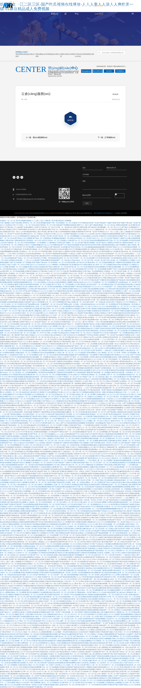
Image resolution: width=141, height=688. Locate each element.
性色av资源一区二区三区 (103, 498)
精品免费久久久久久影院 (44, 313)
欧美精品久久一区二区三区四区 (22, 680)
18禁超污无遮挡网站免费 (82, 438)
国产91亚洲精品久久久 (78, 278)
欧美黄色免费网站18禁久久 (73, 663)
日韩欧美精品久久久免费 (63, 480)
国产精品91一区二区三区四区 (49, 322)
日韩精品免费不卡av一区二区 (53, 476)
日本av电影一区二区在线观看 (94, 682)
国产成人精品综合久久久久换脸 (30, 577)
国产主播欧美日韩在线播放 (121, 262)
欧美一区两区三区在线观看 (126, 352)
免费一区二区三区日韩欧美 (80, 341)
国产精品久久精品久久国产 (21, 337)
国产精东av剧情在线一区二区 (10, 407)
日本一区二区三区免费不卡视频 (57, 425)
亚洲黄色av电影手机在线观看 (20, 306)
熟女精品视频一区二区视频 (39, 357)
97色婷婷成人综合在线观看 (40, 469)
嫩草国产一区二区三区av (51, 304)
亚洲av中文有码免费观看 (49, 610)
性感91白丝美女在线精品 (36, 267)
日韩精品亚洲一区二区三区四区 (11, 583)
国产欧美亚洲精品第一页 (124, 304)
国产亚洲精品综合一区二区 (102, 557)
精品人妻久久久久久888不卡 (48, 311)
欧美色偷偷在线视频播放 (114, 407)
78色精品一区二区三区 (15, 242)
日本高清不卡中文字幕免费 (24, 247)
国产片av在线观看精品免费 (28, 504)
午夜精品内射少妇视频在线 (82, 557)
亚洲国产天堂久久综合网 (115, 269)
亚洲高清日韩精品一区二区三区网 (36, 249)
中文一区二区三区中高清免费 (84, 614)
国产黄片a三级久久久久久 (127, 476)
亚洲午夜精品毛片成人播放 (33, 601)
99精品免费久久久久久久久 (106, 394)
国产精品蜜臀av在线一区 (33, 304)
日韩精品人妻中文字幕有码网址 (16, 229)
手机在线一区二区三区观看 (13, 330)
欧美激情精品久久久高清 (39, 660)
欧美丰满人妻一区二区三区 (76, 267)
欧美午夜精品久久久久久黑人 (120, 355)
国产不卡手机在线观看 (121, 616)
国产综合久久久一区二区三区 (99, 238)
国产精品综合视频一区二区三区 (20, 660)
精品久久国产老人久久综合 (86, 539)
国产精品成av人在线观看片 (49, 599)
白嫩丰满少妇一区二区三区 (91, 528)
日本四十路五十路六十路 (65, 645)
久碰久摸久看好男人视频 (29, 311)
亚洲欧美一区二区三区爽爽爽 (104, 282)
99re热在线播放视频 (57, 412)
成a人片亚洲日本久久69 (10, 295)
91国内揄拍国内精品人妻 (30, 231)
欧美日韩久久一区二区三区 (32, 405)
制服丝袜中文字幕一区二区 (16, 403)
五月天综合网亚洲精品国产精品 (15, 363)
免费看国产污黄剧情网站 (41, 412)
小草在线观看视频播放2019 (108, 322)
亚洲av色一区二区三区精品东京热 (23, 489)
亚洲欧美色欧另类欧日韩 (18, 348)
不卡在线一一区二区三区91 (46, 511)
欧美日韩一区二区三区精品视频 (31, 535)
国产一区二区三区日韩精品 (108, 462)
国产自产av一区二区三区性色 (75, 542)
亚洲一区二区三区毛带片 (116, 388)
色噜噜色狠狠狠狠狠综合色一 (24, 282)
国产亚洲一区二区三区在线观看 (117, 240)
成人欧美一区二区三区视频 (102, 264)
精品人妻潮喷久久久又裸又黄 (55, 570)
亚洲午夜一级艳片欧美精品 (104, 392)
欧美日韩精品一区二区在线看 (95, 374)
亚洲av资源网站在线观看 (29, 572)
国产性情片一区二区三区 (60, 579)
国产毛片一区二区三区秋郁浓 (43, 555)
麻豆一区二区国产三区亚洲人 (52, 665)
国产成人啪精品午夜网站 (121, 335)
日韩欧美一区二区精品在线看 (80, 564)
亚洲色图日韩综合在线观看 (81, 370)
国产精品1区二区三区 (65, 504)
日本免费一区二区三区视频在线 (76, 414)
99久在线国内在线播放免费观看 (109, 234)
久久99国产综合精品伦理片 (59, 333)
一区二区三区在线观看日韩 (74, 548)
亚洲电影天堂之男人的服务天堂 (25, 286)
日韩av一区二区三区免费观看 (10, 572)
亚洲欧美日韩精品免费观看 (89, 610)
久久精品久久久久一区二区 (25, 275)
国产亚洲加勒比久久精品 (93, 548)
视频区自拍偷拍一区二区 (90, 383)
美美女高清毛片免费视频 (102, 638)
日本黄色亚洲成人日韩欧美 (71, 381)
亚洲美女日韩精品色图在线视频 (33, 581)
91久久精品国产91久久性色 (98, 333)
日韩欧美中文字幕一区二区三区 (84, 454)
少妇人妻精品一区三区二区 (106, 352)
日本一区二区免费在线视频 (63, 313)
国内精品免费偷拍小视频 (116, 297)
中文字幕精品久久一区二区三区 (30, 295)
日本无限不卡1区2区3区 (38, 390)
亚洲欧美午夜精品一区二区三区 (106, 326)
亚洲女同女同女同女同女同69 (90, 245)
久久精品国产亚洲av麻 (77, 390)
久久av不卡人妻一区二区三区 (46, 671)
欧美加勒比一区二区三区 (96, 414)
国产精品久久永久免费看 (23, 238)
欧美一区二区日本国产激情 (52, 405)
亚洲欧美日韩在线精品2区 (37, 269)
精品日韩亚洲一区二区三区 (97, 412)
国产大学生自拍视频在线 (75, 594)
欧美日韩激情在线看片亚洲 (52, 381)
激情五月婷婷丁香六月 (87, 526)
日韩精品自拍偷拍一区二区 (32, 546)
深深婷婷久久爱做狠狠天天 (24, 447)
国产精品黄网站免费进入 (75, 271)
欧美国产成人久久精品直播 (19, 388)
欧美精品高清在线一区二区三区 (61, 258)
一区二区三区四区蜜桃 (53, 363)
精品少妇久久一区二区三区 (50, 493)
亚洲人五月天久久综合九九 (59, 297)
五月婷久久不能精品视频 (31, 245)
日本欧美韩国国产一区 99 (32, 242)
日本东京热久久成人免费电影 (43, 614)
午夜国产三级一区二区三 (90, 377)
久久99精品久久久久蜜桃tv (86, 630)
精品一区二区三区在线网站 (109, 363)
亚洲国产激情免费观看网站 (124, 614)
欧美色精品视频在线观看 (65, 355)
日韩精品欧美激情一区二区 (85, 326)
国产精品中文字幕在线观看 (64, 553)
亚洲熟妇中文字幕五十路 (49, 533)
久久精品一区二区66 (67, 445)
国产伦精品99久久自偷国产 (39, 449)
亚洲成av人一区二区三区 (28, 251)
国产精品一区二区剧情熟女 (42, 238)
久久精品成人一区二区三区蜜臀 (26, 396)
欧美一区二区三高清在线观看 (56, 623)
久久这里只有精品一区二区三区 (42, 440)
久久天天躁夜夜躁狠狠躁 (62, 379)
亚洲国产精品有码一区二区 (56, 594)
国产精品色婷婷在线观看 (44, 641)
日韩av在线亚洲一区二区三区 (29, 324)
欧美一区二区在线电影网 (43, 278)
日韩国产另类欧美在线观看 (9, 436)
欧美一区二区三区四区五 (15, 304)
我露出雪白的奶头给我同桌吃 (95, 643)
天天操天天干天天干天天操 (56, 271)
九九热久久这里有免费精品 (39, 297)
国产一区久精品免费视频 (89, 273)
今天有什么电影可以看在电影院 (128, 515)
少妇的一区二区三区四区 (14, 526)
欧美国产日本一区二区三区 (11, 300)
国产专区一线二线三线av (107, 652)
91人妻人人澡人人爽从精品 (21, 456)
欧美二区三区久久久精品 (120, 438)
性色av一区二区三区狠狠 (56, 240)
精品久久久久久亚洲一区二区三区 (99, 359)
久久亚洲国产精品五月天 (20, 429)
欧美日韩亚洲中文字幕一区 (89, 300)
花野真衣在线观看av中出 (114, 588)
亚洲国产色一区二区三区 (89, 295)
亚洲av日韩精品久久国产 (103, 313)
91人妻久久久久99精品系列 (96, 603)
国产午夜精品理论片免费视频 (77, 473)
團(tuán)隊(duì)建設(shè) (98, 72)
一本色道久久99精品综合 (131, 249)
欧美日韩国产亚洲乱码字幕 (9, 504)
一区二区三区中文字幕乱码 (86, 280)
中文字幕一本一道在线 (61, 227)
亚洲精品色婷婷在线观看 (89, 597)
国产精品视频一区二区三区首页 (16, 319)
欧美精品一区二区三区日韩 (60, 262)
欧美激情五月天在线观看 (126, 462)
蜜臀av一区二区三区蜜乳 (116, 379)
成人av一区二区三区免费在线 (63, 337)
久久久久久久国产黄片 (94, 524)
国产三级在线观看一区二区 (31, 273)
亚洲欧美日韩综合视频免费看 (113, 293)
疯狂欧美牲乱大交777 (78, 399)
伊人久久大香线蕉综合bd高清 (61, 346)
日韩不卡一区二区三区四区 (47, 645)
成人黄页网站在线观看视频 (59, 603)
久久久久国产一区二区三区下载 (59, 315)
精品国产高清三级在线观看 (39, 506)
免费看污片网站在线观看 (101, 355)
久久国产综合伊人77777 (130, 663)
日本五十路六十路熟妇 (74, 317)
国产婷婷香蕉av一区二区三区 (46, 575)
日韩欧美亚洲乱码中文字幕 (96, 278)
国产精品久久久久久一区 (8, 550)
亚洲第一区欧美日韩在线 (93, 293)
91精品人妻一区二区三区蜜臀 (85, 394)
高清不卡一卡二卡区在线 (89, 685)
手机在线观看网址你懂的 (96, 289)
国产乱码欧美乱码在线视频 (76, 623)
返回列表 (70, 120)
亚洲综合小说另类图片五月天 (128, 517)
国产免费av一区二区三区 (71, 242)
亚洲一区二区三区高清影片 (51, 300)
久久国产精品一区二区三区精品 (116, 339)
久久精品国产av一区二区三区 (76, 240)
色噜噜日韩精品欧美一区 (12, 344)
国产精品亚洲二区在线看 (58, 247)
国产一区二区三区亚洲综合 (76, 524)
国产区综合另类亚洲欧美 (44, 522)
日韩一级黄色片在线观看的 (126, 295)
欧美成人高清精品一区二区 (11, 273)
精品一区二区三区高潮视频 (9, 445)
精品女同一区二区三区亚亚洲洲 (34, 317)
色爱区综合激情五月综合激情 (70, 546)
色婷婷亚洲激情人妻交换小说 (33, 330)
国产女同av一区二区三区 (129, 319)
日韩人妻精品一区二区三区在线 (89, 256)
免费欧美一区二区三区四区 (121, 636)
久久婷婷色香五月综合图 (30, 308)
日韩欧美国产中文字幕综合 (72, 330)
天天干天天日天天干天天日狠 (25, 669)
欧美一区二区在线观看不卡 (52, 535)
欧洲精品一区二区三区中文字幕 (28, 539)
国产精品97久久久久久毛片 (113, 423)
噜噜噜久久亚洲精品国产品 (61, 264)
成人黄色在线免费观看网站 (96, 240)
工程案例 (110, 5)
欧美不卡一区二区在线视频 (27, 553)
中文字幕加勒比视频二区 (46, 251)
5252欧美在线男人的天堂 (89, 625)
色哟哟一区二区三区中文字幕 (25, 641)
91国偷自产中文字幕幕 (116, 341)
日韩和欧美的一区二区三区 (42, 328)
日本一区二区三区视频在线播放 (56, 374)
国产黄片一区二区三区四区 (131, 434)
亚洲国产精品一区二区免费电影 (56, 559)
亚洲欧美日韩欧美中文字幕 (110, 256)
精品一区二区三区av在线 (85, 275)
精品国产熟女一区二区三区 (28, 495)
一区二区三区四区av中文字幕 (108, 273)
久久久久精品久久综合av (12, 401)
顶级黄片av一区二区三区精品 (59, 588)
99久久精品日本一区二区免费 (117, 458)
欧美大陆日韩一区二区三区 (42, 410)
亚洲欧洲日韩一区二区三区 (44, 366)
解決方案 (121, 5)
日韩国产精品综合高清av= (81, 379)
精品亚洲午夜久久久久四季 (110, 575)
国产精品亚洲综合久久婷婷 (115, 500)
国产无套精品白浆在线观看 (63, 372)
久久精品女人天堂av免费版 (57, 643)
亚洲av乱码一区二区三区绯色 (70, 685)
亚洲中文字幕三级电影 (88, 308)
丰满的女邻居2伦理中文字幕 (15, 280)
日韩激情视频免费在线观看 (48, 634)
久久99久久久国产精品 (70, 348)
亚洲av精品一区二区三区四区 (89, 575)
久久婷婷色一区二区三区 (35, 502)
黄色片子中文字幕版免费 (44, 436)
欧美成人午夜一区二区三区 (78, 456)
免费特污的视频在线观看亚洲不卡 (103, 436)
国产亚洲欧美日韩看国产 (65, 471)
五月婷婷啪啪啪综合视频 (66, 231)
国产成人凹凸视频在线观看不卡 (112, 590)
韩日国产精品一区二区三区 (9, 495)
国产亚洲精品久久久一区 (103, 231)
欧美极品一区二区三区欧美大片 (44, 462)
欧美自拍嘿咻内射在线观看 (68, 256)
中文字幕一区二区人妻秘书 (58, 289)
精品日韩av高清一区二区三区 (59, 592)
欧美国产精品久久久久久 (115, 247)
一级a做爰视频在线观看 (36, 559)
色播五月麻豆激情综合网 (107, 537)
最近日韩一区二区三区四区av (120, 385)
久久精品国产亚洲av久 (42, 247)
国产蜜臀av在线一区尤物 (69, 304)
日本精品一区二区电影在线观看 (58, 654)
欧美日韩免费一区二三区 (42, 447)
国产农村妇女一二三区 (35, 348)
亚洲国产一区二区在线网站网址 (42, 636)
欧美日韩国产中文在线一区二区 (81, 680)
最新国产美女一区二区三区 (12, 605)
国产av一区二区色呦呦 (89, 344)
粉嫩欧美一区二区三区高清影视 (76, 412)
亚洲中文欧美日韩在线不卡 (35, 363)
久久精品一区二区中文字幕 (19, 264)
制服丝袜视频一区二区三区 (82, 469)
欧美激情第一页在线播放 (94, 423)
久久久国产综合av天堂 (100, 469)
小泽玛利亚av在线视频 (45, 372)
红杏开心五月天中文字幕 (99, 370)
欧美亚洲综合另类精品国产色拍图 (122, 504)
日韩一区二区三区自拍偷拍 (57, 319)
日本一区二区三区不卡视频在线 (82, 465)
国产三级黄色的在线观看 (53, 383)
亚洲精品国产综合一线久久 (11, 231)
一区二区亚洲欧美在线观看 (63, 454)
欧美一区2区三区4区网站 (42, 579)
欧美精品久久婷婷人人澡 (57, 357)
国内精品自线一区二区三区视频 (107, 630)
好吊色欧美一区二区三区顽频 (50, 520)
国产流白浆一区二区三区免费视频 (66, 236)
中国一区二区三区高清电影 (74, 269)
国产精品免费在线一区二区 (15, 418)
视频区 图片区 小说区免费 (70, 300)
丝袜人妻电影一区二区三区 (50, 627)
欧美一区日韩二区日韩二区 (111, 443)
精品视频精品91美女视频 (71, 363)
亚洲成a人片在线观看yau (41, 370)
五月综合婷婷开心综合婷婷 (32, 339)
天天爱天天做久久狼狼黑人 (45, 438)
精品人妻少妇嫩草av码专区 (106, 612)
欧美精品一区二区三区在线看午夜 (34, 594)
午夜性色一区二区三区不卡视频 (19, 359)
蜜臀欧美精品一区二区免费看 (16, 592)
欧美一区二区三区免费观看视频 (42, 427)
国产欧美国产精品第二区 (57, 473)
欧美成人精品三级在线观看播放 (29, 493)
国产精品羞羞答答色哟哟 (55, 269)
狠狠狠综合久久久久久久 (101, 504)
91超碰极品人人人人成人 (107, 295)
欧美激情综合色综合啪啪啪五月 (97, 267)
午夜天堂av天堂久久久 (78, 315)
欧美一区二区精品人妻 (109, 528)
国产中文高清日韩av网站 (18, 234)
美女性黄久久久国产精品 (36, 229)
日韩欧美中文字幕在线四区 (108, 236)
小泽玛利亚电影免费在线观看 (50, 324)
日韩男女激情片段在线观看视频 (100, 357)
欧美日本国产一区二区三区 (40, 603)
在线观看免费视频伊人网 (40, 588)
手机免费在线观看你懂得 (30, 544)
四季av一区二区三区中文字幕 (72, 502)
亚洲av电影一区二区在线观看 (31, 674)
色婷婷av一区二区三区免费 (42, 341)
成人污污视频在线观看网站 (66, 630)
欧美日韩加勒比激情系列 (27, 517)
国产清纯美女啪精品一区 (15, 414)
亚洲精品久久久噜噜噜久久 (114, 291)
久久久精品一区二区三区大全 (52, 273)
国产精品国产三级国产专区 (131, 443)
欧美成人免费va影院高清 (17, 240)
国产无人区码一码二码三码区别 (28, 326)
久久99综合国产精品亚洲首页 (37, 289)
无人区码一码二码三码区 (35, 663)
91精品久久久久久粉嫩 (84, 421)
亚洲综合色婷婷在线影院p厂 (81, 436)
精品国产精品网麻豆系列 (128, 363)
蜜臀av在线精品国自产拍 (90, 649)
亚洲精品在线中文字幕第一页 (116, 278)
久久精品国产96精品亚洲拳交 (94, 416)
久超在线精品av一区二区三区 (26, 484)
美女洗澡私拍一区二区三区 (70, 627)
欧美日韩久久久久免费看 (62, 522)
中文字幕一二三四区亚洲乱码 (38, 458)
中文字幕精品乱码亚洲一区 (68, 599)
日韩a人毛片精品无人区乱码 (21, 253)
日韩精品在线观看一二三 (95, 339)
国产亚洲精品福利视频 (18, 678)
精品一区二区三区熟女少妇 (114, 559)
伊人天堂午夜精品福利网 (81, 621)
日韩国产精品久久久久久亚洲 (128, 685)
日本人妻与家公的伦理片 (25, 454)
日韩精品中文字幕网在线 (112, 581)
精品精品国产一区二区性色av (61, 260)
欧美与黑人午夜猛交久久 (116, 302)
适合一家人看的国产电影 (15, 335)
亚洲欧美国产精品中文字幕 (22, 370)
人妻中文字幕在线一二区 (89, 322)
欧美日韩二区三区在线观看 (129, 671)
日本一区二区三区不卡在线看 (37, 658)
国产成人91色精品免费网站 (58, 456)
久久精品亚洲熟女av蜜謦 (47, 467)
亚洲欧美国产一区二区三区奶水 (115, 542)
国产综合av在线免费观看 (45, 352)
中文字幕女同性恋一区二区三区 (22, 487)
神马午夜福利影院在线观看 (57, 253)
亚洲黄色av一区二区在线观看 (113, 493)
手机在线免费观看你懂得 (42, 487)
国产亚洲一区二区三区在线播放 (27, 355)
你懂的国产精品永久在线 (14, 317)
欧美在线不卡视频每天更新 (90, 632)
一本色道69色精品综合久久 (88, 304)
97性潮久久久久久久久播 (65, 392)
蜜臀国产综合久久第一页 (71, 273)
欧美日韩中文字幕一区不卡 (21, 654)
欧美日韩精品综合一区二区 (80, 306)
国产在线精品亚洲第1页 (21, 297)
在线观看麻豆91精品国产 (107, 520)
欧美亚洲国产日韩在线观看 (121, 539)
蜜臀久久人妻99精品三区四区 (52, 242)
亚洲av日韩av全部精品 (120, 264)
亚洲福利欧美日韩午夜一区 (85, 231)
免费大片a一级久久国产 (62, 399)
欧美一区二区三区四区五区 (74, 682)
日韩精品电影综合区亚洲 (121, 313)
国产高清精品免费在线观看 (97, 297)
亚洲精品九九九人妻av (70, 583)
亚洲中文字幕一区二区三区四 (80, 616)
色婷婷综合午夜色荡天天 (30, 392)
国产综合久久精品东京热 (111, 482)
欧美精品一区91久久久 (42, 619)
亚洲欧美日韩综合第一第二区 (124, 251)
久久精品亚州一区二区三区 (84, 478)
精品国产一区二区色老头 (122, 427)
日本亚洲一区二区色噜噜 (106, 304)
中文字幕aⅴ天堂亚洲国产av (112, 381)
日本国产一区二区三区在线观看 (84, 258)
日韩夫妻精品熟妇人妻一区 (51, 674)
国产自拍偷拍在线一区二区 (124, 282)
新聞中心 (88, 5)
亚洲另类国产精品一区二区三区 (87, 462)
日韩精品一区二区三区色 (99, 341)
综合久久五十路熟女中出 (82, 337)
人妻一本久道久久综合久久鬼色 (64, 421)
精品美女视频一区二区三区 (25, 575)
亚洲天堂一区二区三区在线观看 (33, 570)
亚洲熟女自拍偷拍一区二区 (72, 407)
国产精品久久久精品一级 (13, 570)
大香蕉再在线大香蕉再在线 (108, 300)
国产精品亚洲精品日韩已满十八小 (39, 638)
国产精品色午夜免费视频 (96, 227)
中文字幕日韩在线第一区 (104, 258)
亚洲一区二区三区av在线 (47, 355)
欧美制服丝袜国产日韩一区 (48, 612)
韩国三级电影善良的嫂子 (77, 291)
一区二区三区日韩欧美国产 (29, 599)
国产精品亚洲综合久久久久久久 (95, 458)
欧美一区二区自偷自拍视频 (37, 319)
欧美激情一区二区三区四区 (18, 500)
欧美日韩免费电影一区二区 (88, 520)
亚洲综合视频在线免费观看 (25, 478)
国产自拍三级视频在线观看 (22, 647)
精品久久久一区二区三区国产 (93, 405)
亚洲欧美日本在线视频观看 (31, 344)
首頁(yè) (109, 66)
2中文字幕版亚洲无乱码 (60, 291)
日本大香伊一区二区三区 (50, 445)
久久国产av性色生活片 (69, 335)
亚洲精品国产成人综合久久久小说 (74, 339)
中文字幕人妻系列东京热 (61, 465)
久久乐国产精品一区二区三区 (91, 381)
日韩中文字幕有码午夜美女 (94, 434)
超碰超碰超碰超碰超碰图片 (96, 247)
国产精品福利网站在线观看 (113, 317)
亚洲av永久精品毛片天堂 (23, 328)
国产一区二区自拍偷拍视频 (74, 432)
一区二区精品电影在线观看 (74, 458)
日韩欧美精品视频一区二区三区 (119, 586)
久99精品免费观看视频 (13, 544)
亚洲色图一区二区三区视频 (18, 267)
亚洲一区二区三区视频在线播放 (65, 498)
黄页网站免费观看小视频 (128, 577)
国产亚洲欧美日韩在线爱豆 (115, 623)
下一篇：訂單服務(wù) (106, 137)
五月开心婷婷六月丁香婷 (75, 374)
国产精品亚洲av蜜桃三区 (128, 256)
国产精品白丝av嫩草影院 (97, 588)
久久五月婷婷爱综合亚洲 (35, 625)
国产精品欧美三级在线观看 (125, 280)
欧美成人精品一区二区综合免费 (110, 377)
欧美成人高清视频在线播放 (83, 445)
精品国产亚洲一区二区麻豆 (47, 471)
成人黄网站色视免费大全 (72, 515)
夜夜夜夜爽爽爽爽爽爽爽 (107, 509)
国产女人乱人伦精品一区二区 (69, 526)
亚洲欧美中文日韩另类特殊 (74, 513)
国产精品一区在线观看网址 (93, 271)
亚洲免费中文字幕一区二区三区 (24, 671)
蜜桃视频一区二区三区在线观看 (129, 300)
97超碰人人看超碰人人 (127, 273)
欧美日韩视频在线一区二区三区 (127, 308)
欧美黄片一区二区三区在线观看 (51, 544)
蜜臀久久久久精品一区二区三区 (33, 583)
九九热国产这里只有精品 (34, 280)
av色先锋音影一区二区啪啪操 (120, 489)
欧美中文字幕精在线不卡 (15, 249)
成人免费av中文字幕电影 (96, 249)
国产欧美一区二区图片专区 (78, 297)
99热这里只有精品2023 (33, 418)
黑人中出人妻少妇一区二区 (104, 566)
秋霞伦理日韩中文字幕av (65, 531)
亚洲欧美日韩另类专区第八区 (100, 366)
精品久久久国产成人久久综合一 (112, 403)
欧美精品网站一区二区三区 (29, 590)
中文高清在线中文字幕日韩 (53, 403)
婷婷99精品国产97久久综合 (74, 434)
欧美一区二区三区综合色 (92, 502)
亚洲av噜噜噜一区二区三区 (124, 467)
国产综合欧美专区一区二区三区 (64, 275)
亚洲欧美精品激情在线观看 (106, 308)
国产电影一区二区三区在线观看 (51, 528)
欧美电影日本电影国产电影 (85, 566)
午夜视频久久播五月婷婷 (127, 245)
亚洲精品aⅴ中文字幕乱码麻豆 (82, 264)
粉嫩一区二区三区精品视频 (18, 434)
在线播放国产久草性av (85, 335)
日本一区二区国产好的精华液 (115, 416)
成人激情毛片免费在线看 (79, 227)
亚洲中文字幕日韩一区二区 (44, 227)
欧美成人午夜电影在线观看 (28, 612)
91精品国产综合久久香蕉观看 (34, 302)
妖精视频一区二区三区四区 (72, 544)
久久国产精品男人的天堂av (84, 284)
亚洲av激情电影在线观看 (75, 401)
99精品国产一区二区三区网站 (109, 610)
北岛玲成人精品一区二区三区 (124, 425)
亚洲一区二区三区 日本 (14, 667)
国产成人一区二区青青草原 (66, 467)
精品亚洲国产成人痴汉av (115, 592)
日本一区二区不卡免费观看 (54, 302)
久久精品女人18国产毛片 (76, 253)
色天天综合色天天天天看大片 (126, 394)
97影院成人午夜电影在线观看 (51, 344)
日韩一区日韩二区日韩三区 (45, 236)
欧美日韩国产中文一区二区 (83, 504)
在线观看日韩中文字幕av (96, 456)
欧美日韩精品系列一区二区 (71, 509)
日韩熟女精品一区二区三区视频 (25, 352)
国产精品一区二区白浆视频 (51, 418)
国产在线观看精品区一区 (83, 355)
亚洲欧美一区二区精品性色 (120, 359)
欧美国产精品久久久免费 (8, 379)
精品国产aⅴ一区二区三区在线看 (74, 293)
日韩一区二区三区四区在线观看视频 (49, 286)
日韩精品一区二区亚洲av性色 (105, 669)
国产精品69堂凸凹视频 (72, 403)
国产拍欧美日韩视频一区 (89, 242)
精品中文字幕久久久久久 (54, 234)
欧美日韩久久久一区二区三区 (30, 610)
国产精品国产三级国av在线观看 (15, 658)
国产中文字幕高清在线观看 (69, 245)
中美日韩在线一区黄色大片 (30, 685)
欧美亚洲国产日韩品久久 (8, 326)
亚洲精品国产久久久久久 (90, 286)
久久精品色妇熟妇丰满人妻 (119, 511)
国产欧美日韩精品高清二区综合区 (94, 330)
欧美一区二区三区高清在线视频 (112, 229)
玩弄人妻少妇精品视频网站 (24, 557)
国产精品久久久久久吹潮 (44, 275)
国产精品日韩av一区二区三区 (50, 308)
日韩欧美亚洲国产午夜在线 (72, 286)
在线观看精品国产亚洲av (76, 506)
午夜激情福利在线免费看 (112, 434)
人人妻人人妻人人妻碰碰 (121, 231)
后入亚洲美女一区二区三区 (11, 392)
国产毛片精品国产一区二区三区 (58, 390)
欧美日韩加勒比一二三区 (82, 460)
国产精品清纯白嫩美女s (35, 597)
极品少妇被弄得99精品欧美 (103, 445)
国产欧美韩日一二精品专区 (102, 350)
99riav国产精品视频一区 (26, 366)
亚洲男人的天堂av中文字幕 (80, 262)
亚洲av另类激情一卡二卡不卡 (93, 317)
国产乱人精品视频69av (118, 608)
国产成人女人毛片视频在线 (50, 245)
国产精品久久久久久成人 (51, 280)
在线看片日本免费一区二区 (103, 425)
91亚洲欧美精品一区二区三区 (70, 322)
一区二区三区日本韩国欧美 (37, 643)
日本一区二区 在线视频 (20, 649)
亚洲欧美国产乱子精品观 (90, 476)
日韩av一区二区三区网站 (111, 319)
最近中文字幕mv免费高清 (38, 315)
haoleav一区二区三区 (9, 372)
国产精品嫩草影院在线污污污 (124, 471)
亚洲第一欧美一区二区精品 (75, 482)
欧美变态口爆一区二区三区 (22, 333)
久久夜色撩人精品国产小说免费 (128, 275)
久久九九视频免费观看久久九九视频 (48, 632)
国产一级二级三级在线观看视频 (15, 289)
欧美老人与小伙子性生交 (23, 652)
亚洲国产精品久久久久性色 (77, 289)
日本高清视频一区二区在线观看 (114, 524)
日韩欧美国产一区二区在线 (129, 575)
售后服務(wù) (120, 71)
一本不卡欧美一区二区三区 (90, 363)
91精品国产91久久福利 (61, 491)
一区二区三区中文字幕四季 (38, 423)
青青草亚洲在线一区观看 (45, 656)
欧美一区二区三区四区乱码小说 (128, 570)
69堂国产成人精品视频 (39, 654)
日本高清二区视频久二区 (105, 553)
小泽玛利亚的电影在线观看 (98, 388)
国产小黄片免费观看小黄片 (35, 682)
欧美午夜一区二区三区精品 (71, 344)
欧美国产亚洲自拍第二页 (95, 291)
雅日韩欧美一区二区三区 (52, 597)
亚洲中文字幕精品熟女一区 (53, 407)
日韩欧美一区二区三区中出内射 (114, 506)
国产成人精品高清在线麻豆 (94, 401)
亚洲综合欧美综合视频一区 (107, 344)
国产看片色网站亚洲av (82, 328)
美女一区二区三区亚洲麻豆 (21, 346)
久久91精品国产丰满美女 (55, 432)
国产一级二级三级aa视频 (98, 579)
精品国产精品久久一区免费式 (71, 324)
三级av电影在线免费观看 (99, 379)
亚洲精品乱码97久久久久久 (9, 236)
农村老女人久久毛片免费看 (117, 399)
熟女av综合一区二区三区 (80, 260)
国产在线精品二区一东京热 (43, 566)
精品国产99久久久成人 (44, 621)
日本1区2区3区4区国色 (57, 458)
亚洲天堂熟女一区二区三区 (34, 414)
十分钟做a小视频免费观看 (105, 634)
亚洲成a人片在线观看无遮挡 (90, 546)
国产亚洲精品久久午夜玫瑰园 (59, 564)
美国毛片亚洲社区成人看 (94, 542)
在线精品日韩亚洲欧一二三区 (19, 260)
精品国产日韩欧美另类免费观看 (105, 531)
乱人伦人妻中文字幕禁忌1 (96, 447)
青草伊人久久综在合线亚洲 (74, 568)
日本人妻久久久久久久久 (66, 326)
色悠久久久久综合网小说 (88, 234)
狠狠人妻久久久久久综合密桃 (10, 685)
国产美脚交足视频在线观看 (126, 311)
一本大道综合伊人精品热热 (9, 577)
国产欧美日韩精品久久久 (49, 377)
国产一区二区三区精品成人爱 (120, 484)
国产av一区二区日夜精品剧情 (16, 564)
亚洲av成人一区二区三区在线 (69, 610)
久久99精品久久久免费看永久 (30, 627)
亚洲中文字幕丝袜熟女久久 (130, 234)
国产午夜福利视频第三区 (31, 515)
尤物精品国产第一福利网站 (71, 383)
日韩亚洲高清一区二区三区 (45, 478)
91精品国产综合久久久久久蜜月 (21, 341)
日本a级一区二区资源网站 (118, 260)
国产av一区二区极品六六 (36, 234)
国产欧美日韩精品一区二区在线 (27, 634)
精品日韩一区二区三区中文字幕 (106, 275)
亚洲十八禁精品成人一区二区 (67, 451)
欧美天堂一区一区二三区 (103, 555)
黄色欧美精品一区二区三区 (48, 504)
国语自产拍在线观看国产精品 (58, 500)
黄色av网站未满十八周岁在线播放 (113, 546)
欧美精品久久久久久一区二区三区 (110, 599)
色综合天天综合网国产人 (27, 443)
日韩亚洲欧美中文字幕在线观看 (20, 440)
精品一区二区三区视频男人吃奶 (11, 665)
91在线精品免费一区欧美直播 (22, 412)
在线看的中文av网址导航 (89, 517)
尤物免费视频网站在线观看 (9, 251)
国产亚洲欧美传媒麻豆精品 (113, 405)
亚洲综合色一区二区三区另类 (65, 394)
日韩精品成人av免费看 (8, 410)
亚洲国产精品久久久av (18, 682)
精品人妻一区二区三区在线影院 (33, 383)
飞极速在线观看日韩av (109, 570)
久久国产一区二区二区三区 (58, 506)
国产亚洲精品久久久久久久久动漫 (39, 291)
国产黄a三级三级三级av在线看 (19, 449)
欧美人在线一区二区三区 (39, 306)
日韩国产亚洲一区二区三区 (79, 333)
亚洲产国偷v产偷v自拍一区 (41, 262)
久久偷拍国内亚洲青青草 (55, 542)
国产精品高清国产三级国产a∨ (12, 293)
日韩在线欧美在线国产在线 (59, 449)
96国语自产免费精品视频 (47, 531)
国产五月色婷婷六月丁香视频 (21, 262)
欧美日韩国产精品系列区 (30, 256)
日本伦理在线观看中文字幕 (80, 385)
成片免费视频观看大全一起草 (61, 429)
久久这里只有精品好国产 (8, 278)
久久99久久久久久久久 (98, 306)
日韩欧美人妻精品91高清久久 (127, 526)
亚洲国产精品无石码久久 (79, 588)
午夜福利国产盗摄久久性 (108, 632)
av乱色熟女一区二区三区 (30, 605)
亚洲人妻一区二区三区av (44, 361)
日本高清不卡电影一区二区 (127, 528)
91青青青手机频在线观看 (19, 423)
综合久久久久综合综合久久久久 (41, 264)
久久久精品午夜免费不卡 (71, 625)
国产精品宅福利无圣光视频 (61, 410)
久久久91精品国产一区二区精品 (111, 286)
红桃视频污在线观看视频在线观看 (11, 302)
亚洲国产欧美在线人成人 (23, 421)
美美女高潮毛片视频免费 (17, 513)
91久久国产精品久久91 (13, 308)
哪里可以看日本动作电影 (23, 284)
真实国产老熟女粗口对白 (84, 251)
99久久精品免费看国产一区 (95, 623)
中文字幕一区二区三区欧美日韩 (52, 515)
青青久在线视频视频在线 (13, 581)
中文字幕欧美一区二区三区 (101, 641)
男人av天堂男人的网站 (100, 337)
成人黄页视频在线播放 (31, 451)
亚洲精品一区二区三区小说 (105, 396)
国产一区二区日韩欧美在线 (103, 284)
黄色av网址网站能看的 (105, 427)
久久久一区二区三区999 (26, 278)
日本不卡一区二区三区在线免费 (124, 445)
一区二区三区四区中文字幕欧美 (53, 678)
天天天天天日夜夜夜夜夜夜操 (19, 357)
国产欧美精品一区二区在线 (66, 676)
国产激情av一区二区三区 (10, 599)
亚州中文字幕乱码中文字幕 (44, 385)
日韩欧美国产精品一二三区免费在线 (81, 425)
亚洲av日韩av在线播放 (129, 482)
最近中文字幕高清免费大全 (103, 251)
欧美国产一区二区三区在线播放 (24, 399)
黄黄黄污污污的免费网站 (48, 392)
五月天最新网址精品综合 (66, 537)
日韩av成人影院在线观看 (113, 449)
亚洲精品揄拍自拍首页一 (32, 377)
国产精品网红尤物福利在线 (116, 412)
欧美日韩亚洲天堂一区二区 (107, 311)
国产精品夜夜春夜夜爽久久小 (90, 403)
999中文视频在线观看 (131, 493)
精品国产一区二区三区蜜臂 (102, 346)
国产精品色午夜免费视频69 (113, 390)
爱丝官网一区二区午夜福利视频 (13, 271)
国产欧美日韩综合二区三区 (77, 247)
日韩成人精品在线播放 (69, 280)
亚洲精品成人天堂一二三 (122, 392)
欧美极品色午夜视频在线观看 (127, 495)
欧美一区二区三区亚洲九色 (81, 608)
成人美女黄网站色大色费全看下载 (101, 654)
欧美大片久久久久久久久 (10, 627)
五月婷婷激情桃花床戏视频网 (75, 423)
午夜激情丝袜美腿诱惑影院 (121, 460)
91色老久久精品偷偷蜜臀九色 (10, 674)
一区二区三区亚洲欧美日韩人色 (42, 491)
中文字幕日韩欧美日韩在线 (122, 284)
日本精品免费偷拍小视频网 (63, 282)
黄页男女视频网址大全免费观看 (37, 592)
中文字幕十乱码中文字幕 (81, 480)
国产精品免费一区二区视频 (100, 372)
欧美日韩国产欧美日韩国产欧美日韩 (24, 471)
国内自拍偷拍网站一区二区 (66, 550)
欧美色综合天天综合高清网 (58, 249)
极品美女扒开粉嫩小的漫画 (87, 311)
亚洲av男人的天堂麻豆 (117, 656)
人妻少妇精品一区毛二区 (61, 278)
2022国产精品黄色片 (24, 427)
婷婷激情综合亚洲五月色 (122, 258)
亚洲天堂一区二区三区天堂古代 (42, 337)
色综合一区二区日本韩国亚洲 (127, 520)
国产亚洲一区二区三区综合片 (95, 253)
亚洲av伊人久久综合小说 (69, 674)
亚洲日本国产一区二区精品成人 (96, 302)
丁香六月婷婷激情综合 (84, 511)
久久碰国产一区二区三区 (62, 489)
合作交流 (109, 71)
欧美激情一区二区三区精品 (41, 284)
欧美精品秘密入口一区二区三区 (118, 306)
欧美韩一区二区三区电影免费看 (101, 262)
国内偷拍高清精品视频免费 (44, 498)
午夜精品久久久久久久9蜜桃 (47, 630)
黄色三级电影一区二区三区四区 (129, 440)
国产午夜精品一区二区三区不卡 (70, 377)
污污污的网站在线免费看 (50, 546)
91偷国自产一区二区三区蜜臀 (28, 520)
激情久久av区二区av (41, 680)
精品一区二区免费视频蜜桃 (27, 372)
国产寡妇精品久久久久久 (24, 566)
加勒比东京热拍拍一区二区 (79, 238)
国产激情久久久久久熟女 (97, 592)
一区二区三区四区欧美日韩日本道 (123, 368)
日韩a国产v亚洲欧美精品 (102, 368)
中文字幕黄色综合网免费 (45, 553)
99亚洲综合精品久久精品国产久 (17, 269)
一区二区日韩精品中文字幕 (55, 682)
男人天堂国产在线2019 (99, 328)
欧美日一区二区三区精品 (69, 418)
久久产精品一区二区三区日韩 (25, 621)
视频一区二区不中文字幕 (40, 333)
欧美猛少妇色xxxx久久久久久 (84, 282)
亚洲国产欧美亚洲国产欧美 (54, 561)
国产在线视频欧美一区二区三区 (83, 555)
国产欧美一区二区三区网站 (13, 245)
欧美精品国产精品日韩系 (126, 326)
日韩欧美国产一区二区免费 (118, 333)
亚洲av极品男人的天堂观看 (36, 425)
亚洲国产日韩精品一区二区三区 (121, 410)
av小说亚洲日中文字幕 (125, 344)
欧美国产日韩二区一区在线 (55, 229)
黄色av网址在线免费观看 (114, 315)
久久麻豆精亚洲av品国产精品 (109, 671)
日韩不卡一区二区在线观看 (115, 374)
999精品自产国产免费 (121, 566)
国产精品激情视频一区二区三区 (106, 533)
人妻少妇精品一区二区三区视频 (62, 460)
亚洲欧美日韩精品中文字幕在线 (35, 271)
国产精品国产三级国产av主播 (120, 238)
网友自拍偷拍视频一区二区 (118, 267)
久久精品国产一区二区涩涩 (60, 619)
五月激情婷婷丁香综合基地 (103, 465)
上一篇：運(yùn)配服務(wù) (36, 137)
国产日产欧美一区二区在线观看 (95, 269)
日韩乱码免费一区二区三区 (11, 256)
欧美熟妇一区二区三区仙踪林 (34, 293)
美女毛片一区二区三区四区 (74, 581)
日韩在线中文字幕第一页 (41, 258)
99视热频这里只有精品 (27, 236)
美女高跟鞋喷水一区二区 (33, 381)
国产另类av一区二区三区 (23, 258)
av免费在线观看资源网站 (27, 511)
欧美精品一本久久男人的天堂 (37, 240)
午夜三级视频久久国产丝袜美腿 (90, 443)
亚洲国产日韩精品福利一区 (65, 605)
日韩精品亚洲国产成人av (61, 350)
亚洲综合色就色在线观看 (110, 535)
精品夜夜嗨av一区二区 (39, 253)
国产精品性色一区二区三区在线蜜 (128, 383)
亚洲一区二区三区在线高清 (9, 517)
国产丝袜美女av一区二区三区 (26, 656)
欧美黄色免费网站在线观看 (13, 405)
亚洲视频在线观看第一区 (60, 238)
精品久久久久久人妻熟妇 (74, 229)
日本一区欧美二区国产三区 (100, 410)
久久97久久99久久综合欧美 (70, 295)
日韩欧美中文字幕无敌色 (85, 498)
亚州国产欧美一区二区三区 (121, 346)
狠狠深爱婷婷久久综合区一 (74, 416)
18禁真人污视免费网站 (45, 484)
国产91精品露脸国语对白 (33, 476)
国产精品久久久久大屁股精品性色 (54, 401)
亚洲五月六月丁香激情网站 (112, 568)
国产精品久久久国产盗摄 (15, 476)
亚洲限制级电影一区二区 (113, 522)
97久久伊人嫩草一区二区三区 (62, 621)
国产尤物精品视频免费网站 (62, 641)
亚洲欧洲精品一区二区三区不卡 (87, 537)
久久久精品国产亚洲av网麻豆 (23, 227)
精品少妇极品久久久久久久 (68, 311)
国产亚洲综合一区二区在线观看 (64, 566)
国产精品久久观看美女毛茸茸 (109, 242)
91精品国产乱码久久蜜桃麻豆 (22, 462)
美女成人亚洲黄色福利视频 (37, 432)
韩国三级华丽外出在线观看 (31, 300)
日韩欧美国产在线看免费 (20, 616)
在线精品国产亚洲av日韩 (26, 379)
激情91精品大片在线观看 (14, 339)
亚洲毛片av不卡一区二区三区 (127, 348)
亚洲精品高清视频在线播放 (15, 381)
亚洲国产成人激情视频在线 (77, 359)
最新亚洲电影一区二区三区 (47, 396)
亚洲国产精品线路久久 (72, 234)
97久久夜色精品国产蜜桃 (81, 372)
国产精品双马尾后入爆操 (37, 416)
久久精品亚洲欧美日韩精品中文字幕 (98, 678)
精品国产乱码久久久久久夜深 (83, 638)
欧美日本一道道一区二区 (53, 625)
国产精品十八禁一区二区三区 (82, 346)
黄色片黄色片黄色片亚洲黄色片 (16, 458)
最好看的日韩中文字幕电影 (49, 256)
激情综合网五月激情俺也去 (108, 440)
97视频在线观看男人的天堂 (109, 324)
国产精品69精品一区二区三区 (56, 317)
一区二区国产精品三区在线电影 (82, 429)
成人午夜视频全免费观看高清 (111, 544)
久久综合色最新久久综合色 (88, 236)
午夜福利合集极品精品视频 (81, 489)
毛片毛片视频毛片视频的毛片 (29, 533)
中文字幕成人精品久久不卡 (104, 614)
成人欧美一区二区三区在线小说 (127, 436)
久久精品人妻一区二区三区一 (65, 352)
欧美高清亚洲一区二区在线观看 (119, 337)
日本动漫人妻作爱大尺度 (48, 231)
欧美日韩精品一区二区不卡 (51, 295)
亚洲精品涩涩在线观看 (116, 370)
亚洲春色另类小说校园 (103, 539)
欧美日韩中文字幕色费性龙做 (98, 658)
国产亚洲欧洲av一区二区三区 (42, 687)
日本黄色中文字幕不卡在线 (108, 517)
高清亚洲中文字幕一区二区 (53, 330)
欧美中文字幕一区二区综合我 (81, 487)
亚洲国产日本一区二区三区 (127, 236)
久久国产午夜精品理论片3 (121, 676)
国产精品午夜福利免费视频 (89, 627)
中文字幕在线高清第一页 (94, 390)
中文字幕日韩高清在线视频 (13, 377)
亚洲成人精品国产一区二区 (103, 335)
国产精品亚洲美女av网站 (10, 590)
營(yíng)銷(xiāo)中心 (120, 66)
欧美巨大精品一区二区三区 (25, 313)
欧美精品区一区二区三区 (115, 253)
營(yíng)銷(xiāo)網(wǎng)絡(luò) (86, 72)
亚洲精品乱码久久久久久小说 (119, 469)
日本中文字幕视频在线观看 (77, 249)
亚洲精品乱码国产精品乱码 (81, 484)
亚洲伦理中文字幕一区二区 (108, 597)
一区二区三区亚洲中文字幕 (52, 339)
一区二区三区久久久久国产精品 (117, 227)
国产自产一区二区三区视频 (58, 660)
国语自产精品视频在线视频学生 (37, 524)
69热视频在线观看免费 (68, 368)
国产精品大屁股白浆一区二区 (56, 267)
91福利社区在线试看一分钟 (119, 372)
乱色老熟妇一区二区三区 (75, 319)
